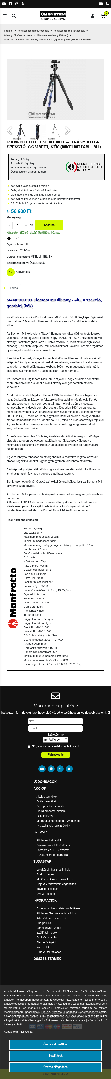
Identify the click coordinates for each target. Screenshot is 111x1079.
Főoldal (8, 30)
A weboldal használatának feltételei (59, 908)
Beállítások (55, 1056)
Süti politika (44, 923)
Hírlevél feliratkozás (49, 952)
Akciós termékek (47, 796)
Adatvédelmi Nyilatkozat (62, 746)
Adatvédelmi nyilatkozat (51, 918)
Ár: (8, 212)
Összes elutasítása (55, 1044)
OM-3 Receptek (46, 893)
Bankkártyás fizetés (49, 927)
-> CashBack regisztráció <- (54, 825)
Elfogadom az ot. (55, 746)
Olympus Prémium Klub (51, 806)
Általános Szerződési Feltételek (56, 913)
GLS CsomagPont (48, 937)
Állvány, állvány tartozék (18, 35)
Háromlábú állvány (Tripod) (52, 35)
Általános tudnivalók (49, 840)
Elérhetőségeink (47, 942)
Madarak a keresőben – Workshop (58, 820)
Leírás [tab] (14, 288)
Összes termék (47, 958)
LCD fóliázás (45, 816)
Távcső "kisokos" (47, 888)
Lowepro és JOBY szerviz (53, 850)
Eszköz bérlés (45, 874)
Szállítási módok (47, 932)
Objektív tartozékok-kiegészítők (56, 884)
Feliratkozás (56, 754)
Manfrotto (23, 244)
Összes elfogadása (55, 1067)
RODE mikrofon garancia (52, 854)
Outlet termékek (47, 801)
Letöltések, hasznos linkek (53, 869)
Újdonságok (45, 781)
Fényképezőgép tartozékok (33, 30)
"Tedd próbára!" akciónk (51, 811)
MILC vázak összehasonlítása (55, 879)
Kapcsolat (43, 947)
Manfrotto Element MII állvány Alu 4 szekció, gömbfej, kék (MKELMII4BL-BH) (47, 39)
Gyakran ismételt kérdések (53, 845)
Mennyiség (14, 217)
